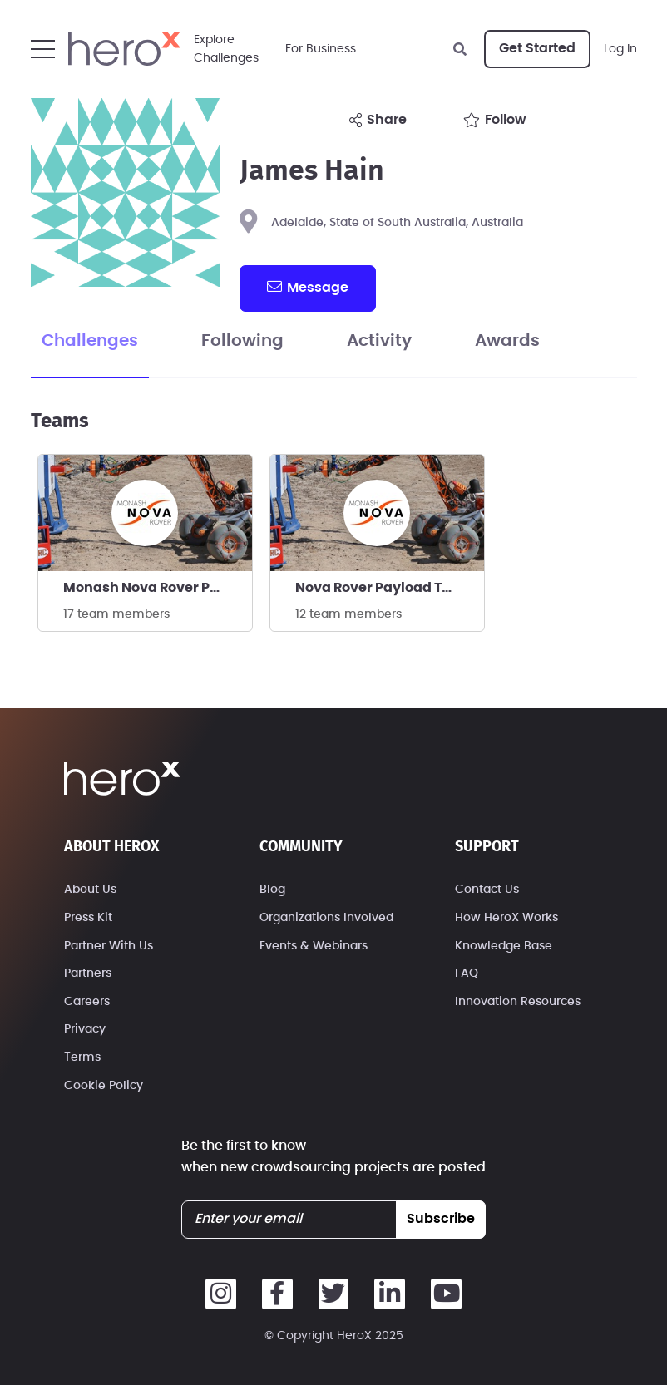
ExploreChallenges (226, 49)
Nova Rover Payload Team (384, 587)
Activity (379, 341)
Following (242, 341)
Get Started (537, 48)
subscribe (441, 1218)
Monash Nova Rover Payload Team (157, 587)
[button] (43, 49)
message (307, 286)
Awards (507, 341)
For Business (320, 49)
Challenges (90, 341)
